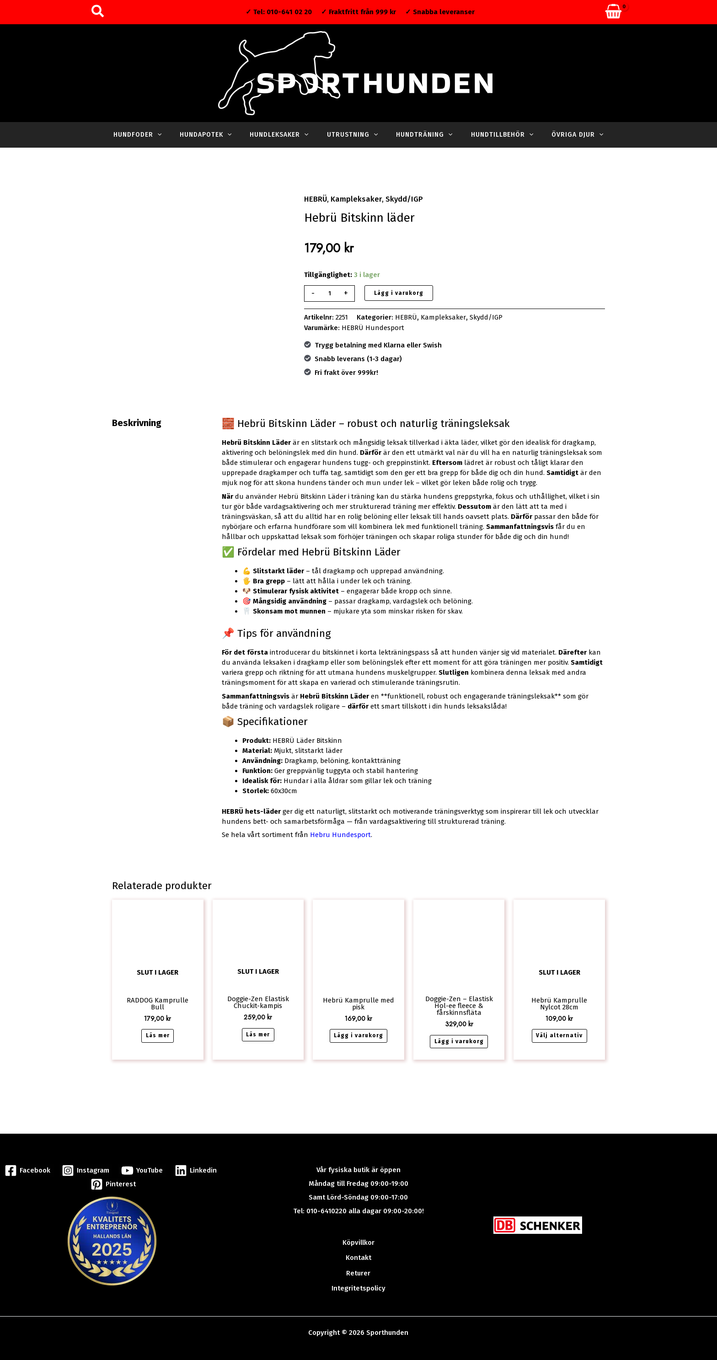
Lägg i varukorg (398, 292)
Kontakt (358, 1250)
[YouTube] (141, 1162)
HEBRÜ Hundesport (373, 326)
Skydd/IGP (395, 198)
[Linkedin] (194, 1162)
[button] (98, 12)
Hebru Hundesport (340, 834)
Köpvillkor (358, 1236)
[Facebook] (28, 1162)
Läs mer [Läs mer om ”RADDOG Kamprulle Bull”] (158, 1032)
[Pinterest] (113, 1176)
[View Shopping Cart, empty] (613, 12)
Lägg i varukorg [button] (358, 1032)
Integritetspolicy (358, 1277)
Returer (358, 1263)
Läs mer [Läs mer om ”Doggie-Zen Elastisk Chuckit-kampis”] (258, 1031)
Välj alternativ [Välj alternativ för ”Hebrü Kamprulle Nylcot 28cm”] (559, 1032)
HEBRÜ (314, 198)
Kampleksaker (351, 198)
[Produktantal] (329, 292)
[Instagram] (85, 1162)
